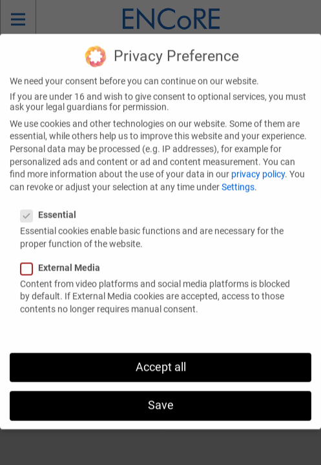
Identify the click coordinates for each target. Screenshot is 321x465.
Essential (52, 204)
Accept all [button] (161, 356)
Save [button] (161, 394)
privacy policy (258, 163)
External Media (64, 257)
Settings (238, 176)
